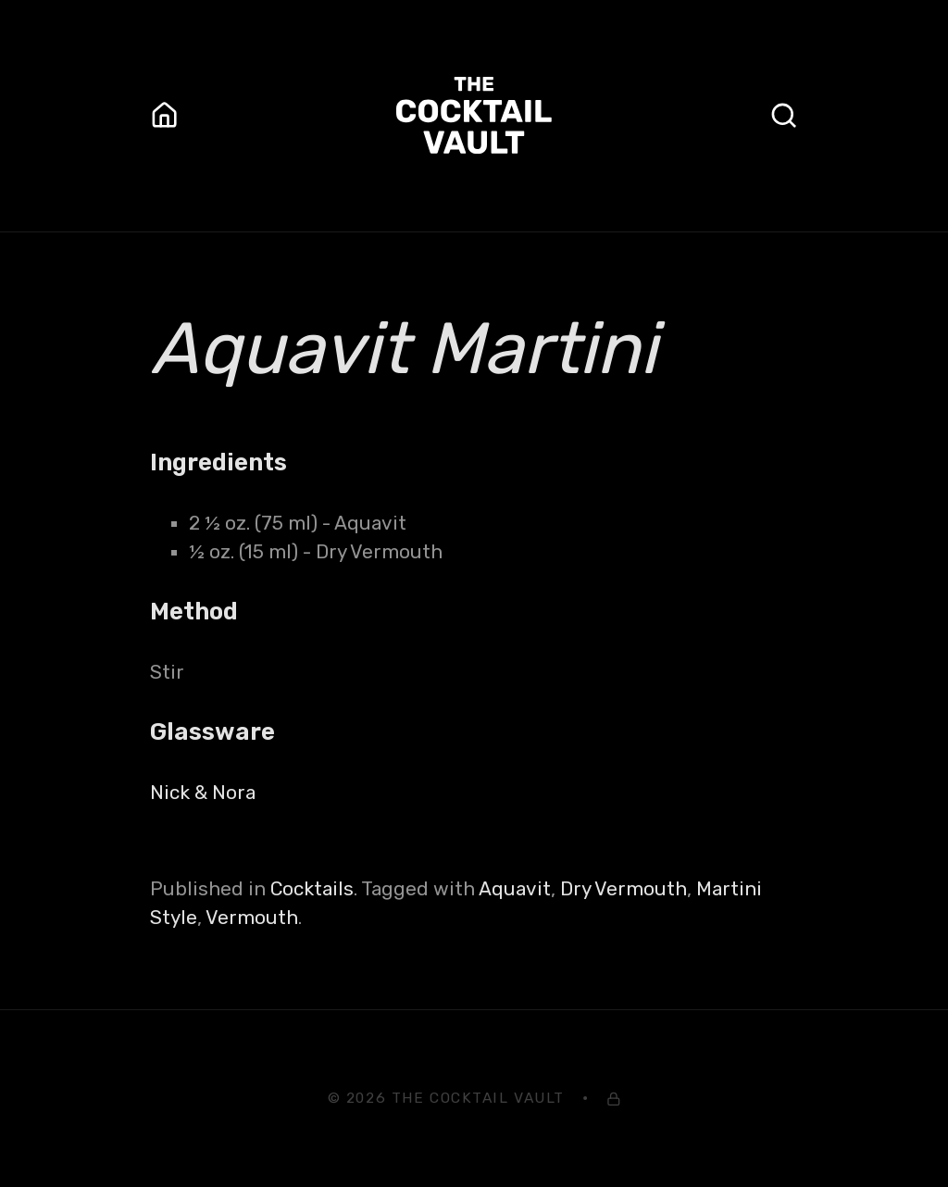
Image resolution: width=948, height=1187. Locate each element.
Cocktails (312, 889)
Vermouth (252, 917)
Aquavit (515, 889)
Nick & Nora (203, 792)
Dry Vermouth (623, 889)
